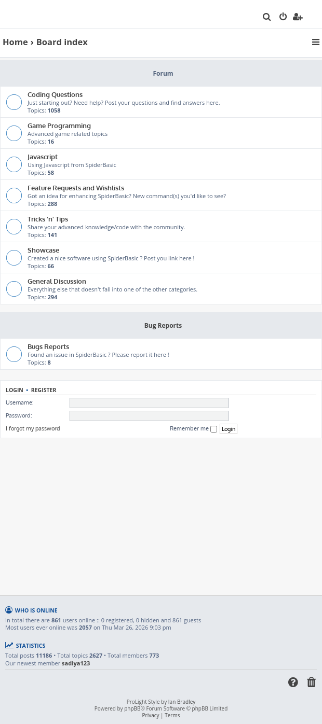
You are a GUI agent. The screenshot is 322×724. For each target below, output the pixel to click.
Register (44, 390)
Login (14, 390)
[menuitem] (267, 17)
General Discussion (57, 280)
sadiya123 (76, 663)
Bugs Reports (48, 346)
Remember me (193, 429)
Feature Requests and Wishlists (76, 187)
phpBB (132, 708)
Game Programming (59, 125)
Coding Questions (55, 94)
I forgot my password (33, 428)
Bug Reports (163, 325)
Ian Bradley (181, 702)
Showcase (43, 249)
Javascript (43, 156)
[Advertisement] (162, 516)
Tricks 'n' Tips (48, 218)
